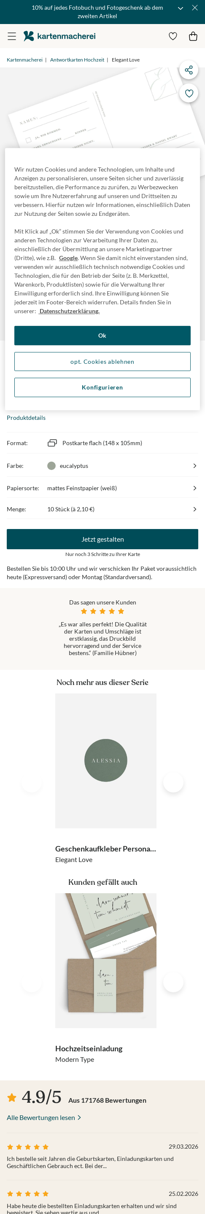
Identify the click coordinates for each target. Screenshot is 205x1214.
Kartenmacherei (25, 59)
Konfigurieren (102, 387)
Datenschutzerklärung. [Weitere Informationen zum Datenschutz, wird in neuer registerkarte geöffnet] (69, 310)
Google (68, 257)
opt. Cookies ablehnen (102, 361)
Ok (102, 335)
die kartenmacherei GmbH (59, 36)
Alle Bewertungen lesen (41, 1117)
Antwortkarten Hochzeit (77, 59)
